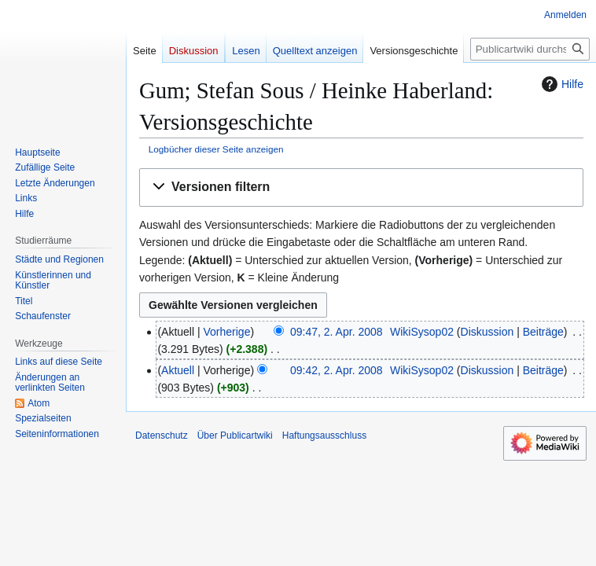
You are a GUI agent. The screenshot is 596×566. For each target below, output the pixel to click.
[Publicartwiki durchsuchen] (530, 49)
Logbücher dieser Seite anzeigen (216, 149)
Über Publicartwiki (235, 435)
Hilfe (560, 84)
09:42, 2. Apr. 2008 (336, 370)
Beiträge (543, 331)
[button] (361, 187)
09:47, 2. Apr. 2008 (336, 331)
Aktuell (177, 370)
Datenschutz (161, 435)
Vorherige (227, 331)
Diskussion (487, 331)
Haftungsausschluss (324, 435)
